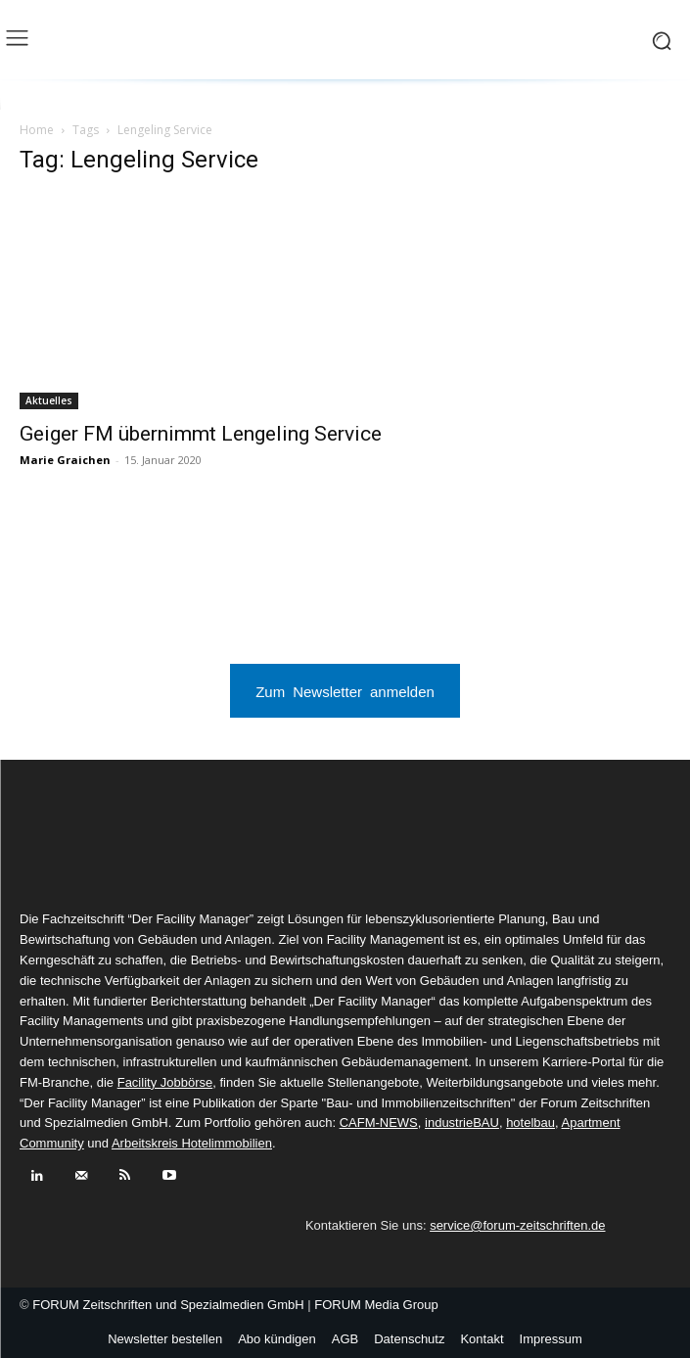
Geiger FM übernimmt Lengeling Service (201, 433)
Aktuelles (48, 400)
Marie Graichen (65, 459)
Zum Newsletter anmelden (345, 690)
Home (37, 129)
